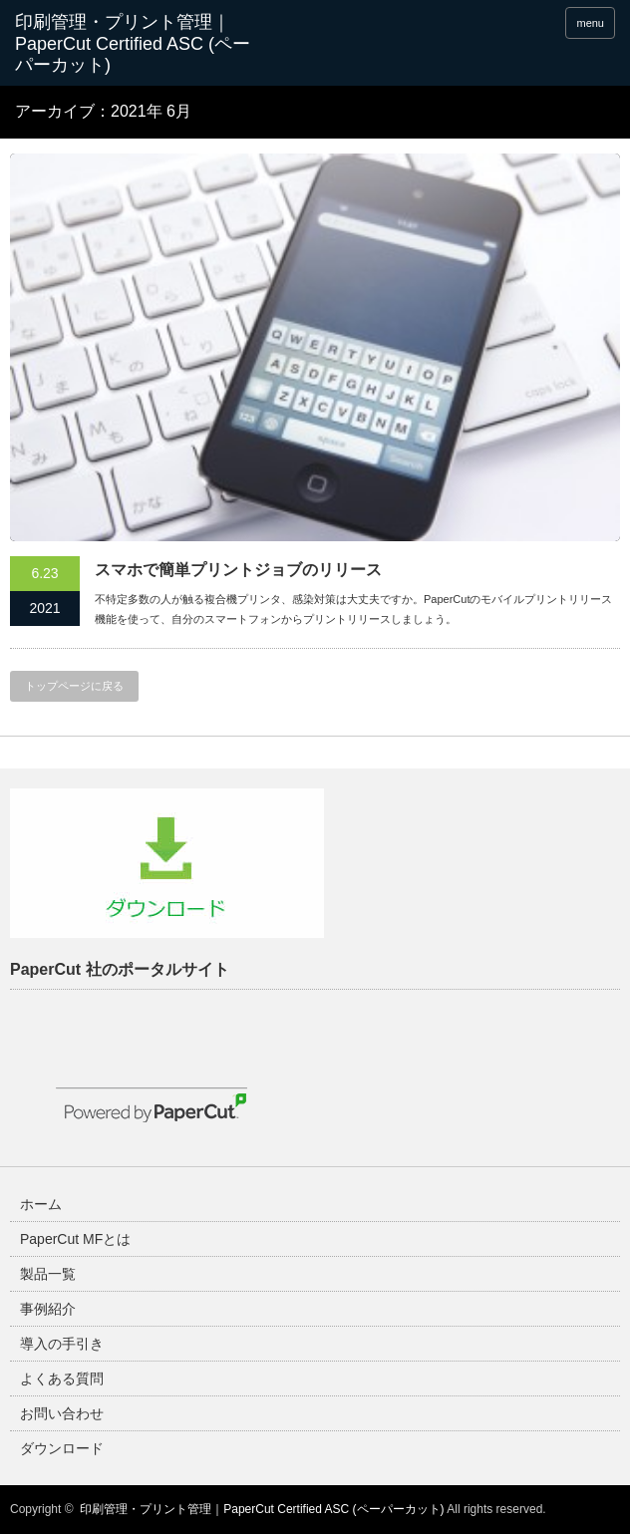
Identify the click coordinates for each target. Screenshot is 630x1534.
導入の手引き (62, 1344)
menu (590, 23)
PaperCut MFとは (75, 1239)
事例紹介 (48, 1309)
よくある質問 (62, 1378)
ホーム (41, 1204)
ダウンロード (62, 1448)
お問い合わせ (62, 1413)
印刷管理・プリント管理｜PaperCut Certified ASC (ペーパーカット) (262, 1509)
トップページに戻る (74, 686)
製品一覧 (48, 1274)
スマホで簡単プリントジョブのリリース (238, 569)
